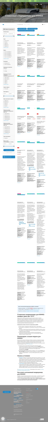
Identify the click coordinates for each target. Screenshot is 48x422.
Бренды (27, 397)
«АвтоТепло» (18, 397)
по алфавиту (28, 24)
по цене (25, 24)
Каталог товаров (29, 390)
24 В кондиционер (29, 343)
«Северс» (20, 394)
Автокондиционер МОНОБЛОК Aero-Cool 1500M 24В (30, 150)
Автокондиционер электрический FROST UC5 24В (21, 43)
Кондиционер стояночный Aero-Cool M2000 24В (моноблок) (31, 84)
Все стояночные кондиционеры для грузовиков (26, 30)
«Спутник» (15, 397)
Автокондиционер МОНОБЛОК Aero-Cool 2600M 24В (20, 202)
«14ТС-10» (17, 394)
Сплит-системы (21, 363)
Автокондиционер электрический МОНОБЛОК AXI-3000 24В (21, 84)
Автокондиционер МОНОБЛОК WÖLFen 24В (31, 271)
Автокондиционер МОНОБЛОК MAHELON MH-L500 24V (30, 117)
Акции (27, 392)
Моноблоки (21, 357)
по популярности (19, 24)
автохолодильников (16, 401)
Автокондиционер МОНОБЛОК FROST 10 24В (41, 202)
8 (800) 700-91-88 (36, 309)
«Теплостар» (20, 393)
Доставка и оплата (29, 395)
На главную (28, 388)
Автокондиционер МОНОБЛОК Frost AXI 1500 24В (31, 43)
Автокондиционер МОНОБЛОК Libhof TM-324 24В (41, 271)
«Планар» (20, 396)
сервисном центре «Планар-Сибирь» (24, 369)
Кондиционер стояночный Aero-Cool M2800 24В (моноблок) (21, 117)
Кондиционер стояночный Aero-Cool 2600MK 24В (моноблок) (41, 84)
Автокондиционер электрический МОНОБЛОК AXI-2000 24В (41, 43)
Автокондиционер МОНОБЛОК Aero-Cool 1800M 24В (40, 150)
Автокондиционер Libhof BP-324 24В (21, 150)
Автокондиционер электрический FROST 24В (21, 271)
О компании (28, 394)
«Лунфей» (15, 395)
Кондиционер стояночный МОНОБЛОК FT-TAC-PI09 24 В (41, 117)
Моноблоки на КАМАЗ (22, 28)
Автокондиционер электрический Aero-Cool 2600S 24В (31, 202)
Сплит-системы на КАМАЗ (32, 28)
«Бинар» (15, 394)
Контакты (27, 402)
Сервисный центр (29, 399)
